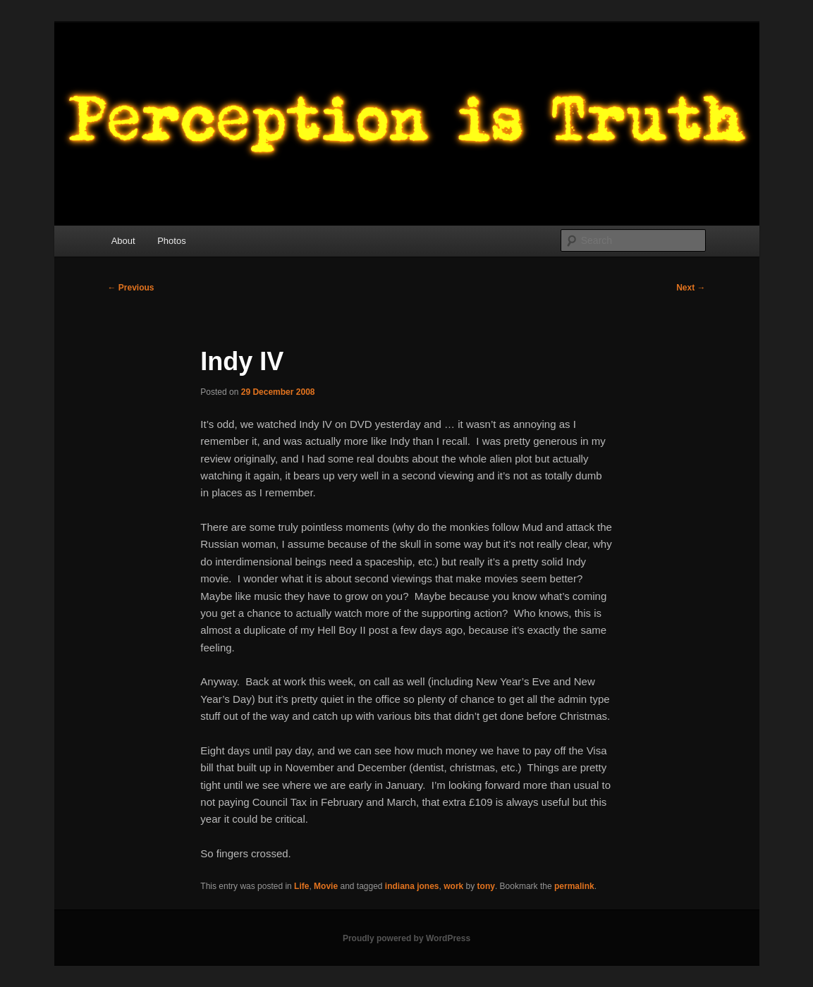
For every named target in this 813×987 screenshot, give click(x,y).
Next (690, 288)
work (453, 886)
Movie (326, 886)
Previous (131, 288)
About (123, 240)
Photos (171, 240)
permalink (574, 886)
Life (301, 886)
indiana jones (412, 886)
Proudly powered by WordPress (406, 938)
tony (486, 886)
